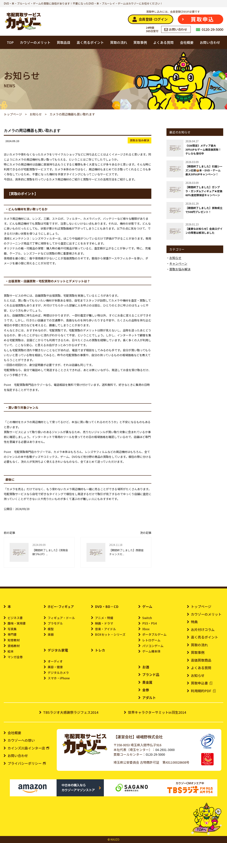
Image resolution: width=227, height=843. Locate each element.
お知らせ (175, 257)
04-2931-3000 (165, 749)
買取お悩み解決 (139, 140)
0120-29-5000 (155, 754)
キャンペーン (178, 263)
